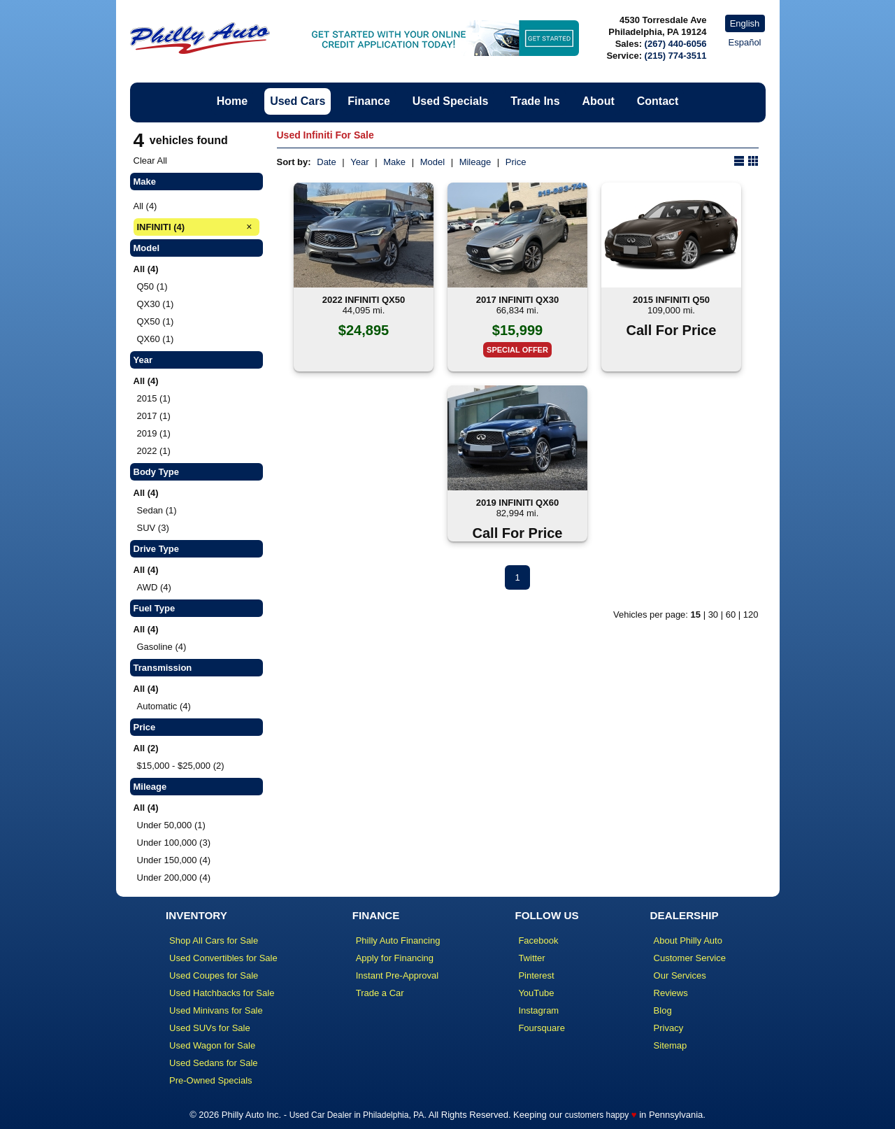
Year (359, 162)
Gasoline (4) (162, 646)
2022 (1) (154, 451)
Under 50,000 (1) (171, 825)
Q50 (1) (152, 286)
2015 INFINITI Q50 (671, 299)
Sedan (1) (157, 510)
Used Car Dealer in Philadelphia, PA (356, 1115)
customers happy (597, 1115)
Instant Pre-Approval (397, 975)
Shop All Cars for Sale (213, 940)
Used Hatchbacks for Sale (221, 993)
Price (516, 162)
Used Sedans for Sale (213, 1063)
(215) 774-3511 (676, 55)
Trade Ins (534, 101)
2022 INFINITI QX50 (364, 299)
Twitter (531, 958)
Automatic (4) (164, 706)
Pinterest (536, 975)
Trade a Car (380, 993)
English (745, 23)
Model (432, 162)
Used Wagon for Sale (212, 1045)
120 (751, 614)
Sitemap (670, 1045)
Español (745, 42)
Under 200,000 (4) (174, 877)
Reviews (671, 993)
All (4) (145, 206)
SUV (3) (153, 528)
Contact (658, 101)
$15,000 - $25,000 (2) (180, 765)
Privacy (669, 1028)
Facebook (538, 940)
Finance (368, 101)
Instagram (538, 1010)
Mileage (475, 162)
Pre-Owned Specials (210, 1080)
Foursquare (541, 1028)
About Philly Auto (688, 940)
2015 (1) (154, 398)
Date (326, 162)
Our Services (680, 975)
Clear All (150, 160)
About (598, 101)
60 (731, 614)
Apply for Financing (395, 958)
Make (394, 162)
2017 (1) (154, 416)
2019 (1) (154, 433)
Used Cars (297, 101)
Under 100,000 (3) (174, 842)
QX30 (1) (155, 304)
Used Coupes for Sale (213, 975)
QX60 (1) (155, 339)
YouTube (536, 993)
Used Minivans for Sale (216, 1010)
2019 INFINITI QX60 (517, 502)
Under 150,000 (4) (174, 860)
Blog (663, 1010)
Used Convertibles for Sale (223, 958)
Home (232, 101)
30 (713, 614)
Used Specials (451, 101)
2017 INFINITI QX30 (517, 299)
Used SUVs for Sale (209, 1028)
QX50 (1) (155, 321)
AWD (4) (154, 587)
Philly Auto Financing (398, 940)
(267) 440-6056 (676, 43)
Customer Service (690, 958)
